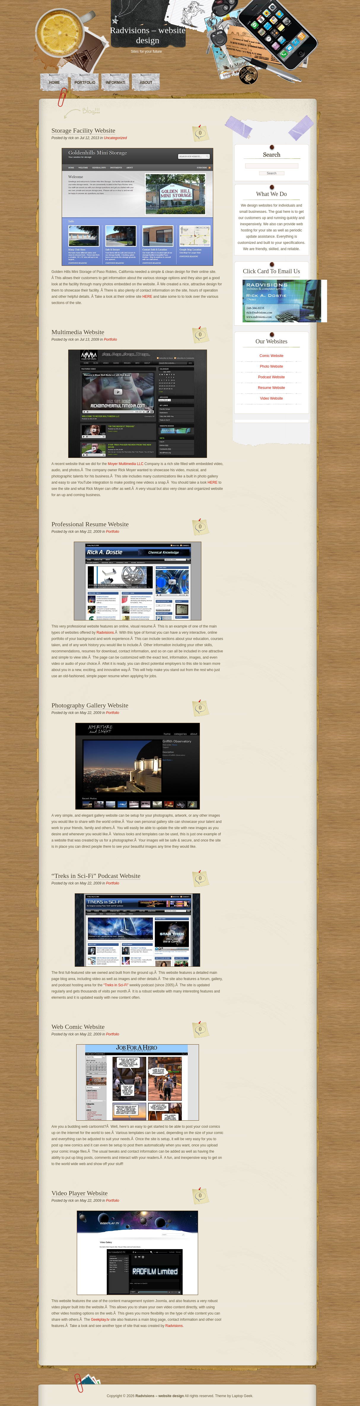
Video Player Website (80, 1193)
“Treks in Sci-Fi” (116, 985)
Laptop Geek (242, 1396)
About (146, 83)
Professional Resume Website (90, 524)
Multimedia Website (78, 332)
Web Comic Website (78, 1026)
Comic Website (271, 356)
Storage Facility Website (83, 130)
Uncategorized (115, 138)
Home (54, 83)
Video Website (271, 398)
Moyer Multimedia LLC (126, 464)
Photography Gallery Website (90, 705)
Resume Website (271, 388)
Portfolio (85, 83)
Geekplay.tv (100, 1319)
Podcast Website (271, 377)
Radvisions (105, 632)
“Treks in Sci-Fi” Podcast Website (96, 875)
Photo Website (271, 366)
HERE (147, 297)
